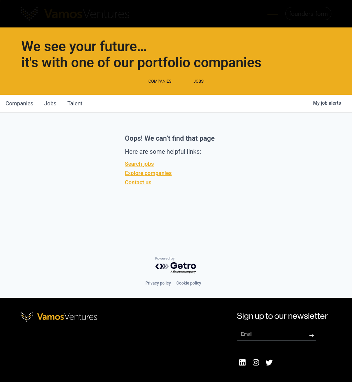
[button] (273, 14)
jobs (50, 117)
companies (19, 117)
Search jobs (139, 177)
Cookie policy (188, 283)
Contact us (138, 196)
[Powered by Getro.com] (176, 265)
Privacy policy (158, 283)
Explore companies (148, 187)
